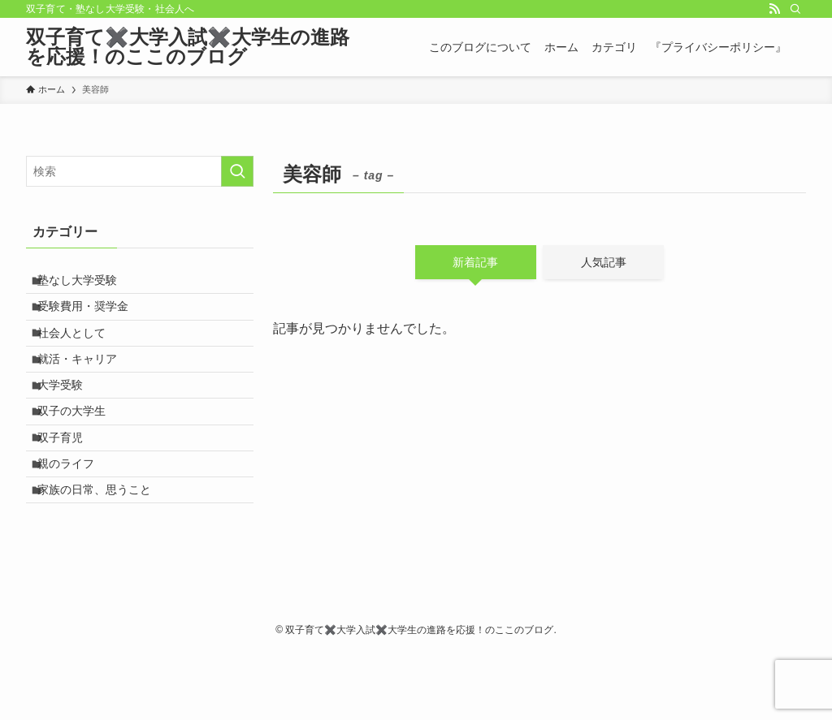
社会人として (80, 351)
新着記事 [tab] (475, 262)
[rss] (774, 9)
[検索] (795, 9)
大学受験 (69, 418)
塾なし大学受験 (86, 284)
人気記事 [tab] (603, 262)
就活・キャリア (86, 384)
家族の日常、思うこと (103, 553)
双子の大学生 (80, 452)
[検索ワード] (140, 171)
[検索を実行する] (237, 171)
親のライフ (74, 520)
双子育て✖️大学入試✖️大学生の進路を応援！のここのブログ (187, 47)
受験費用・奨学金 (91, 317)
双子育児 (69, 486)
